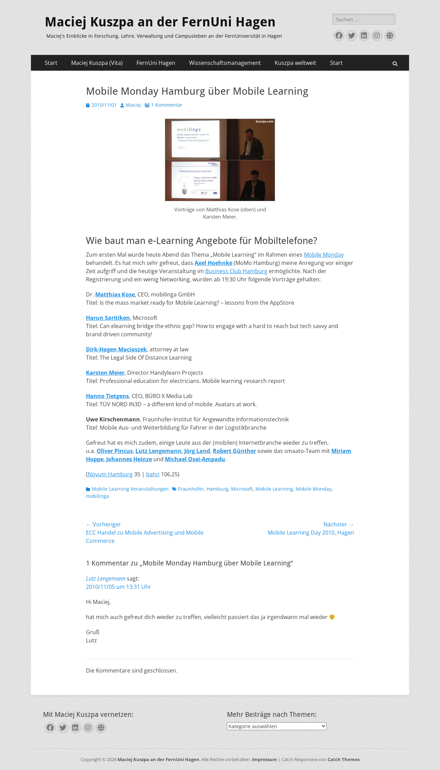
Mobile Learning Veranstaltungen (130, 489)
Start (51, 63)
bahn (153, 474)
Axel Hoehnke (213, 263)
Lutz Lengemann (158, 451)
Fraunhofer (191, 489)
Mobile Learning (274, 489)
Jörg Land (197, 451)
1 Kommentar (167, 105)
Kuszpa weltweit (295, 63)
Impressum (264, 759)
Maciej (133, 105)
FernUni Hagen (155, 63)
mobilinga (97, 496)
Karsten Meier (105, 372)
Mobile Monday (324, 254)
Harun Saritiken (108, 318)
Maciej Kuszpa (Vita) (97, 63)
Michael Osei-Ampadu (195, 459)
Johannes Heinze (129, 459)
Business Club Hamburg (236, 271)
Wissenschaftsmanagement (225, 63)
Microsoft (242, 489)
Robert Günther (234, 451)
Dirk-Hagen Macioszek (116, 349)
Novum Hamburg (110, 474)
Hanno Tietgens (107, 396)
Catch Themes (344, 759)
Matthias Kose (115, 294)
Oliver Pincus (115, 451)
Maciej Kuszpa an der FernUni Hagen (160, 22)
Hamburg (217, 489)
